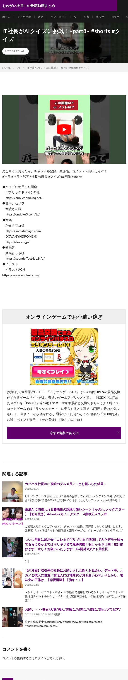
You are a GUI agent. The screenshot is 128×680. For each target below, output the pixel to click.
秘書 (86, 16)
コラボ (115, 16)
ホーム (6, 16)
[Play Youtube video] (64, 129)
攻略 (40, 16)
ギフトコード (59, 16)
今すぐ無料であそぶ (64, 433)
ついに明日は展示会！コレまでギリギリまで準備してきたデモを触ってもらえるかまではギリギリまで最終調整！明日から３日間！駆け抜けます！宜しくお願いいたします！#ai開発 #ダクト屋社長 (74, 544)
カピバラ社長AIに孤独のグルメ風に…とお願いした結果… (65, 484)
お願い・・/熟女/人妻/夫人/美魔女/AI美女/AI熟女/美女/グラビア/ (73, 609)
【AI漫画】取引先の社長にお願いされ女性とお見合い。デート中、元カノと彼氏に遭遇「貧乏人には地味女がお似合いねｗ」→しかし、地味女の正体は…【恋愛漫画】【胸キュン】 (74, 575)
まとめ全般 (24, 16)
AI (75, 16)
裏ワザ (100, 16)
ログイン (40, 658)
